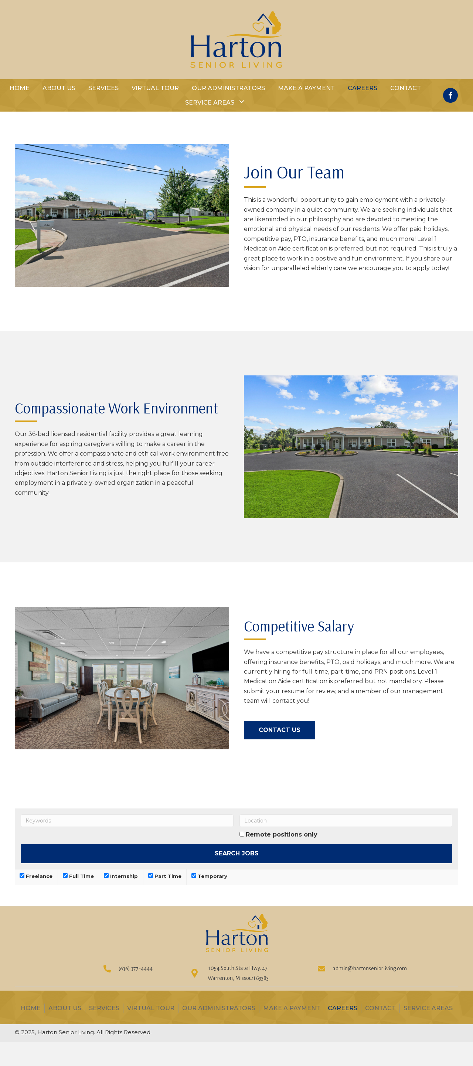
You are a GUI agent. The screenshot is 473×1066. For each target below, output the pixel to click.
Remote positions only (281, 834)
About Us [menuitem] (64, 1008)
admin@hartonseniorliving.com (370, 968)
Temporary (209, 876)
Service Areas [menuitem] (428, 1008)
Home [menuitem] (31, 1008)
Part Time (164, 876)
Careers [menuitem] (342, 1008)
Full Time (78, 876)
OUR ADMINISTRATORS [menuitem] (218, 1008)
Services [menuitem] (104, 1008)
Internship (121, 876)
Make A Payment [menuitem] (291, 1008)
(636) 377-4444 (135, 968)
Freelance (36, 876)
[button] (241, 101)
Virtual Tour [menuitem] (150, 1008)
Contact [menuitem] (380, 1008)
